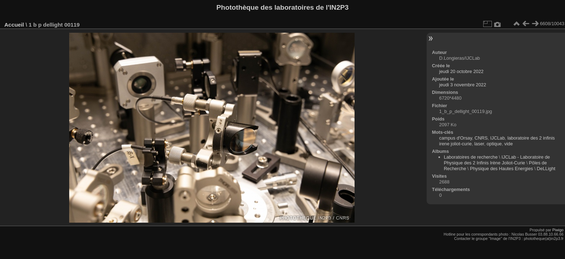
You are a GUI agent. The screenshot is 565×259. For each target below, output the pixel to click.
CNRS (481, 138)
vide (508, 143)
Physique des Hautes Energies (501, 168)
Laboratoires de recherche (471, 157)
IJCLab (497, 138)
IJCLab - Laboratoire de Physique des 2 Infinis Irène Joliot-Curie (497, 159)
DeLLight (546, 168)
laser (479, 143)
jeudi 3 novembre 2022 (462, 84)
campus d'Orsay (455, 138)
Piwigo (558, 230)
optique (494, 143)
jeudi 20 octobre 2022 (461, 71)
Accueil (14, 25)
